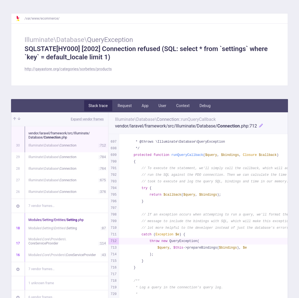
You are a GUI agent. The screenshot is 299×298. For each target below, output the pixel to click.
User (162, 105)
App (145, 105)
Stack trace (98, 105)
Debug (204, 105)
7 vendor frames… (41, 206)
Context (182, 105)
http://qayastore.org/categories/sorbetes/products (68, 69)
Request (125, 105)
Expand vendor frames (87, 119)
